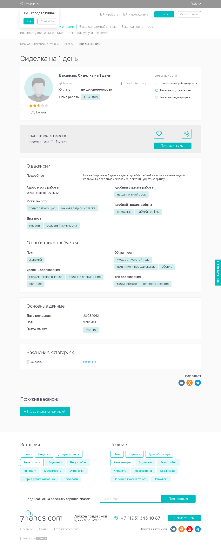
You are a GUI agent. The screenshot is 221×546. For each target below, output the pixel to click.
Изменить (47, 21)
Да (29, 21)
